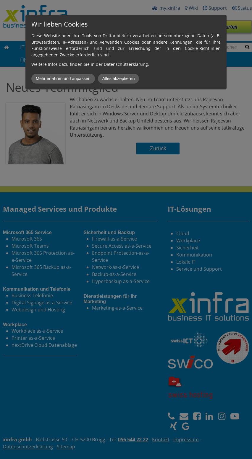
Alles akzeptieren (118, 78)
